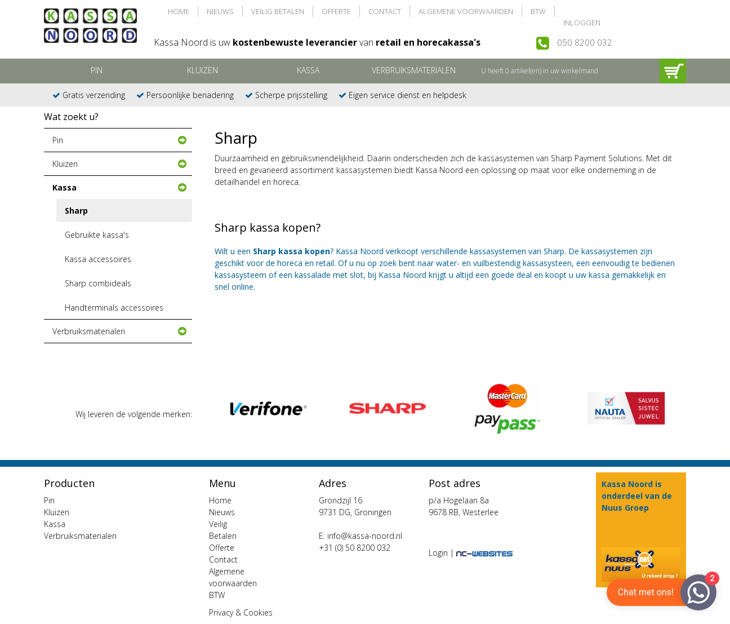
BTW (538, 11)
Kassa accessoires (98, 259)
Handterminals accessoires (114, 307)
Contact (384, 11)
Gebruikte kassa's (97, 234)
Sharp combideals (98, 283)
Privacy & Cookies (241, 612)
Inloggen (581, 22)
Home (178, 11)
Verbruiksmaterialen (414, 70)
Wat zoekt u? (71, 116)
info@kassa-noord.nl (364, 535)
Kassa (308, 70)
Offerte (336, 11)
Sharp (76, 210)
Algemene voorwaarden (466, 11)
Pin (97, 70)
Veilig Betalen (277, 11)
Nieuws (220, 11)
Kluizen (202, 70)
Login (438, 552)
